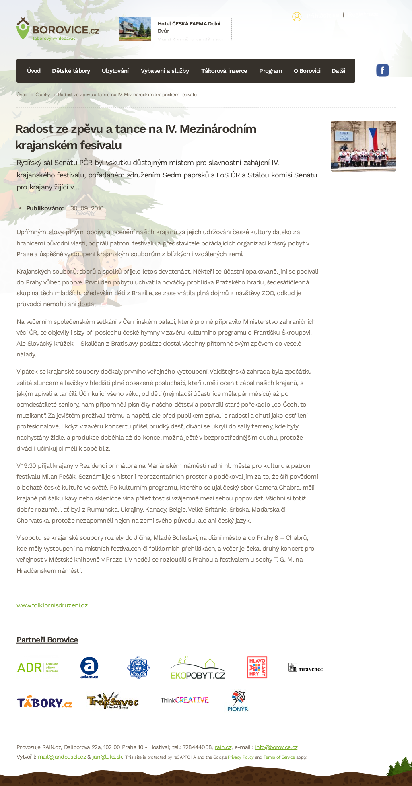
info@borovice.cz (276, 747)
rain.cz (223, 747)
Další (338, 70)
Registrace (363, 14)
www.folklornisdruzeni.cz (52, 605)
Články (42, 94)
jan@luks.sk (107, 756)
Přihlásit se (323, 15)
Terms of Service (279, 757)
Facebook (382, 70)
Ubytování (115, 70)
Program (270, 70)
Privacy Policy (240, 757)
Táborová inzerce (224, 70)
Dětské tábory (71, 70)
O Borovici (307, 70)
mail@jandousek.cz (62, 756)
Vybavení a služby (165, 70)
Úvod (34, 70)
